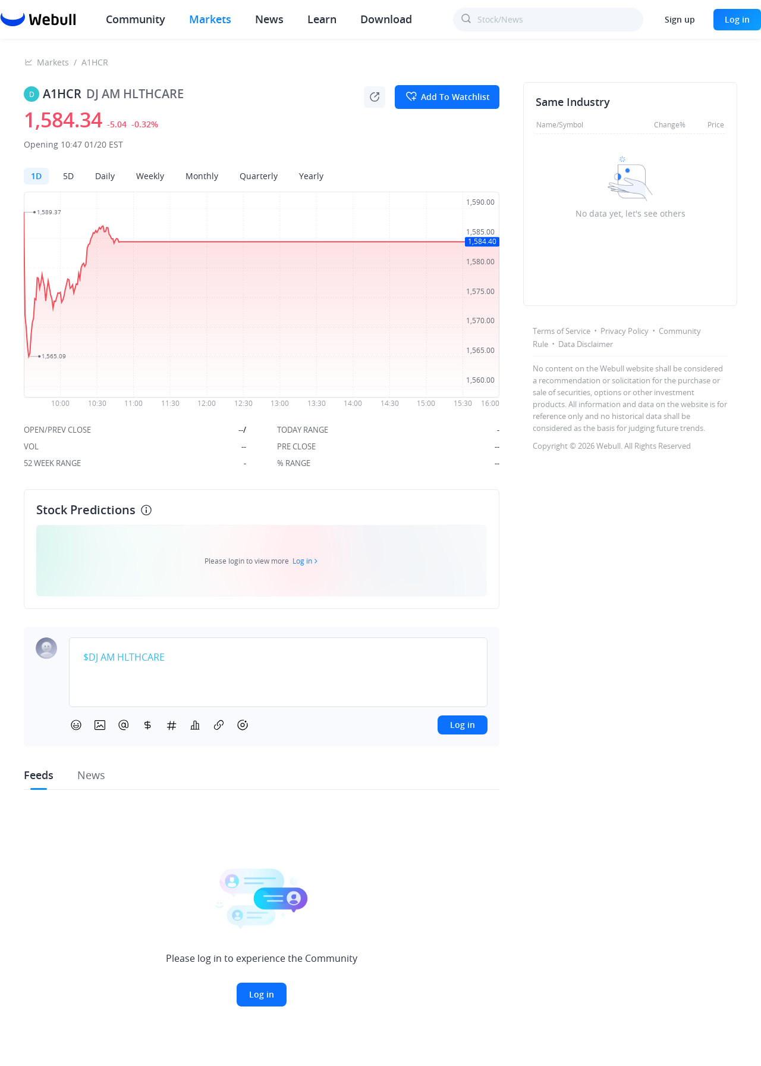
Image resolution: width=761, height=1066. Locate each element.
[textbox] (278, 657)
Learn (322, 19)
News (269, 19)
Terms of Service (561, 331)
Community (135, 19)
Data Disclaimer (585, 344)
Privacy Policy (624, 331)
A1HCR (94, 62)
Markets (210, 19)
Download (386, 19)
